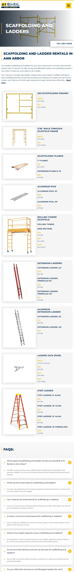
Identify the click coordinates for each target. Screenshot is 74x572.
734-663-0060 (64, 43)
